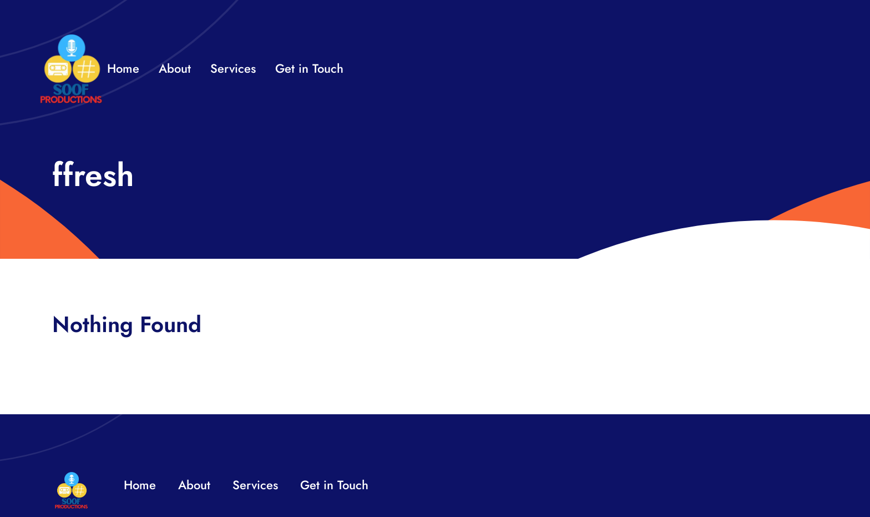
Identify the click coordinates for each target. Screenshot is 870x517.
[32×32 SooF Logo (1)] (71, 38)
